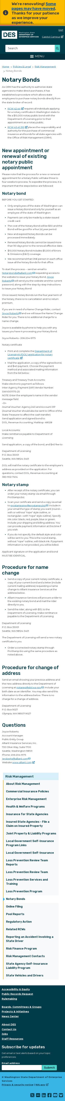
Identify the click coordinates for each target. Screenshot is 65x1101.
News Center (10, 1016)
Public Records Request (17, 994)
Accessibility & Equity (16, 989)
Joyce (11, 313)
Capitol (52, 36)
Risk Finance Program (21, 948)
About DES (9, 1024)
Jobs (5, 1034)
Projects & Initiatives (15, 1011)
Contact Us (9, 1029)
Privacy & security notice (17, 1084)
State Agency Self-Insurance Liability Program (27, 966)
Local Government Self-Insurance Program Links (30, 843)
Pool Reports (15, 914)
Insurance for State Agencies (27, 814)
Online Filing (14, 906)
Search (58, 49)
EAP (61, 30)
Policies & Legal (22, 66)
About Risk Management (23, 783)
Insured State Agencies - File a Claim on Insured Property (27, 824)
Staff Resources (12, 1038)
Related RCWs (15, 929)
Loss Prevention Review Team (27, 872)
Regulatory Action (19, 921)
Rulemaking (9, 998)
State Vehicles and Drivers (24, 975)
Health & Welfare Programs (25, 806)
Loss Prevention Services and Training (27, 881)
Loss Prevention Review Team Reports (27, 862)
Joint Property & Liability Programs (31, 833)
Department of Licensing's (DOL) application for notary (30, 354)
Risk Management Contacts (25, 956)
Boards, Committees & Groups (21, 1007)
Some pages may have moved (34, 6)
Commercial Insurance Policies (27, 791)
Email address (11, 1063)
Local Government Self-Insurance (30, 852)
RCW (16, 108)
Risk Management (19, 776)
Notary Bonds (15, 899)
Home (5, 66)
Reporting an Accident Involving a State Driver (29, 939)
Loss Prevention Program (24, 891)
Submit (49, 1067)
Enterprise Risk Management (26, 799)
